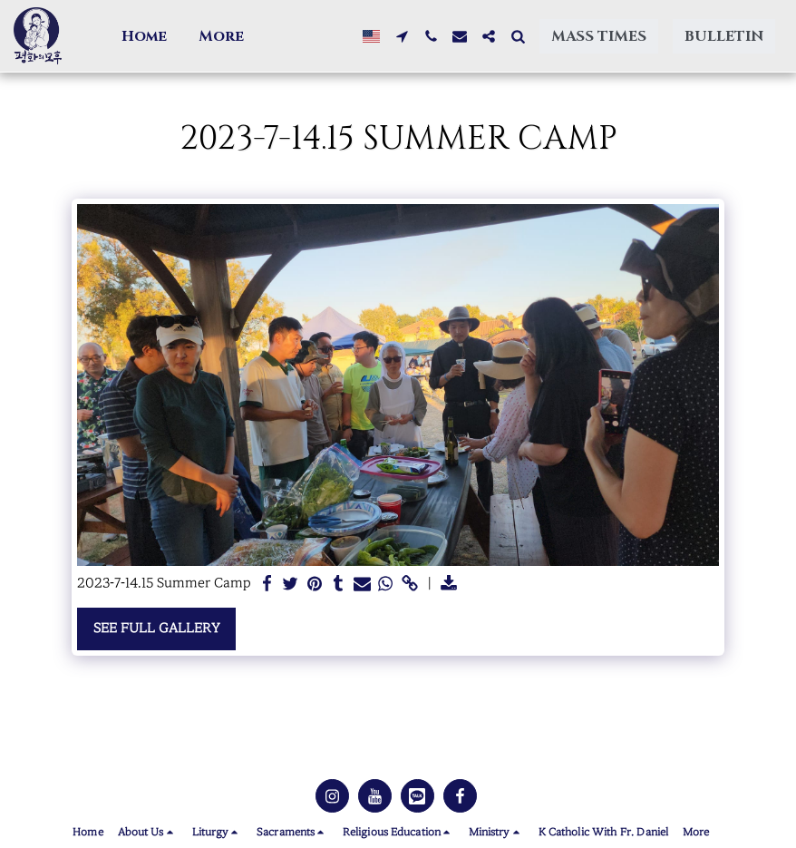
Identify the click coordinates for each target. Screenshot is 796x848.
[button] (197, 36)
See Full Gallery (156, 628)
